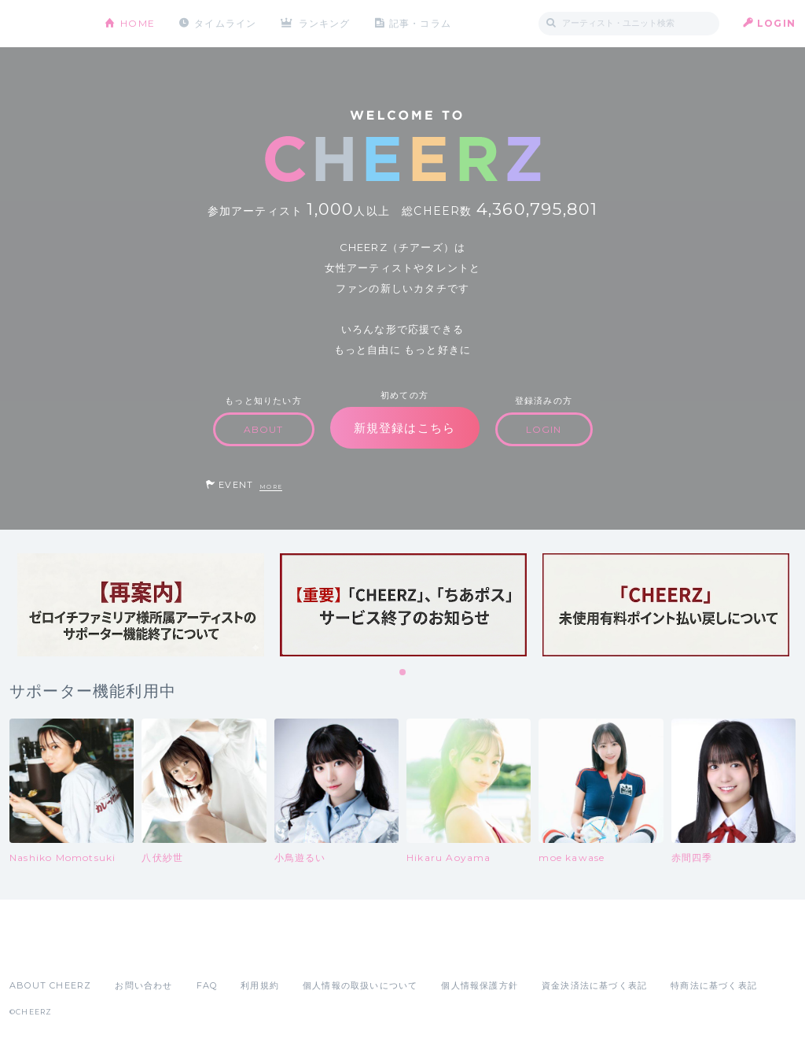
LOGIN (776, 23)
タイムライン (225, 23)
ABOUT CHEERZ (50, 985)
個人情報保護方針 (479, 985)
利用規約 (260, 985)
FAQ (207, 985)
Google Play (129, 951)
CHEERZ (45, 24)
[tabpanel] (140, 604)
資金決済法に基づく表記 (594, 985)
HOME (137, 23)
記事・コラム (420, 23)
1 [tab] (403, 673)
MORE (270, 486)
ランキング (325, 23)
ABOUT (264, 429)
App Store (45, 951)
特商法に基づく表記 (714, 985)
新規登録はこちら (405, 427)
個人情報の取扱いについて (360, 985)
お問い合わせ (143, 985)
